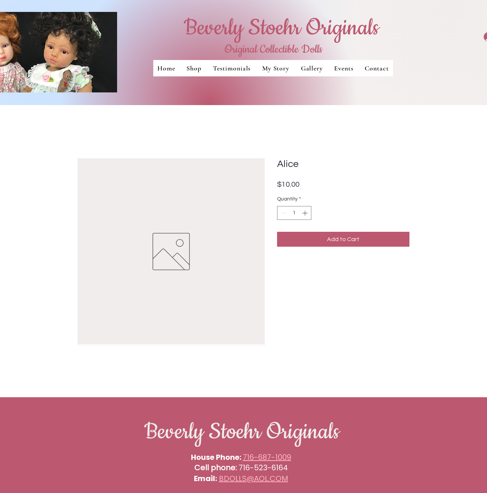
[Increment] (305, 212)
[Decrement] (283, 212)
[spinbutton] (294, 212)
